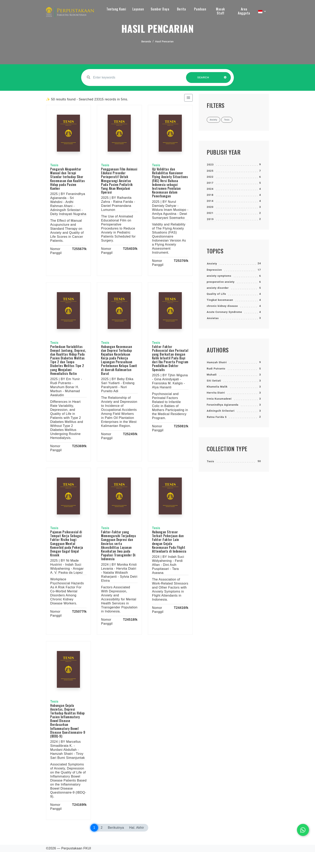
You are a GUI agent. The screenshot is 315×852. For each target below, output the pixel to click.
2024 (210, 188)
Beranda (146, 41)
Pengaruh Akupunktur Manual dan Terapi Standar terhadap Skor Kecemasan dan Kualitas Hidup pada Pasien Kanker (67, 179)
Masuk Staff (220, 11)
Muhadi (212, 374)
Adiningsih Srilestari (221, 410)
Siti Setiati (214, 380)
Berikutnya (116, 827)
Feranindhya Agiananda (222, 404)
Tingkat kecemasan (220, 299)
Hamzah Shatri (217, 362)
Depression (214, 269)
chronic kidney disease (222, 305)
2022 (210, 176)
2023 (210, 164)
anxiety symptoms (219, 275)
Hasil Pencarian (164, 41)
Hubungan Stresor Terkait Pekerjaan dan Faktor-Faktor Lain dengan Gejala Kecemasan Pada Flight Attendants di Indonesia (169, 542)
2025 (210, 170)
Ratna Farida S (217, 416)
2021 (210, 212)
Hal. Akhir (136, 827)
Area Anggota (244, 11)
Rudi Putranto (216, 368)
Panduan (200, 9)
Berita (181, 9)
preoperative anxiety (220, 281)
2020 (210, 206)
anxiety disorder (218, 287)
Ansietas (213, 318)
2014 (210, 200)
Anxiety (212, 263)
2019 (210, 219)
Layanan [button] (138, 9)
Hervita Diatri (216, 392)
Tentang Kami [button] (116, 9)
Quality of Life (216, 293)
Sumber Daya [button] (160, 9)
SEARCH (203, 79)
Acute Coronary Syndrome (224, 311)
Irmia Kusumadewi (219, 398)
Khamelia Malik (217, 386)
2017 (210, 182)
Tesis (210, 461)
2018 (210, 194)
